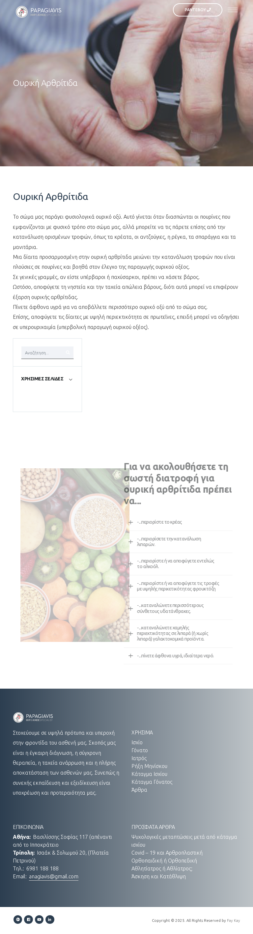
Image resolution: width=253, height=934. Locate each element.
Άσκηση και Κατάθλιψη (158, 876)
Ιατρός (139, 758)
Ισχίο (137, 742)
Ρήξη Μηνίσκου (149, 766)
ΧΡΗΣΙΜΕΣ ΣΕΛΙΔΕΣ (42, 378)
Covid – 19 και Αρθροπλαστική (167, 853)
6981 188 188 (42, 868)
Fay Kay (233, 920)
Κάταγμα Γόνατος (151, 782)
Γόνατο (139, 750)
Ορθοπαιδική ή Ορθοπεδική (164, 861)
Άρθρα (139, 790)
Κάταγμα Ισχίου (149, 774)
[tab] (47, 379)
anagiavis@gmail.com (53, 876)
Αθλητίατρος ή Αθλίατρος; (161, 868)
